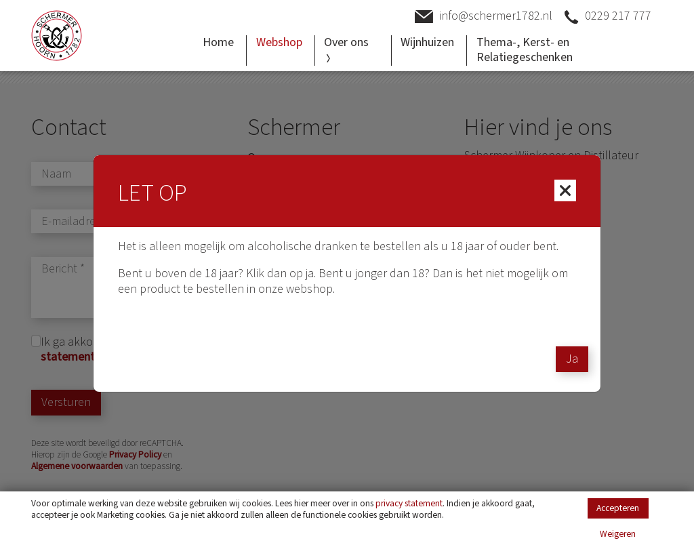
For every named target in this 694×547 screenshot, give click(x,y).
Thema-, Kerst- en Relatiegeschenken (524, 50)
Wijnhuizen (427, 42)
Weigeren (618, 534)
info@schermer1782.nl (483, 16)
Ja (572, 358)
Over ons (346, 48)
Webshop (279, 42)
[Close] (565, 190)
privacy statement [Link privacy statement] (409, 503)
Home (218, 42)
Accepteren (617, 508)
